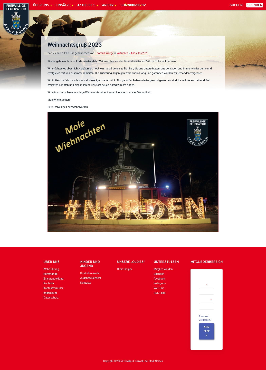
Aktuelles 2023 (139, 53)
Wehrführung (51, 269)
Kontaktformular (53, 288)
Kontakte (48, 283)
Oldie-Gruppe (124, 269)
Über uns (41, 5)
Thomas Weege (104, 53)
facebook (159, 278)
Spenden (254, 5)
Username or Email (205, 283)
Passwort (205, 300)
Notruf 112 (137, 5)
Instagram (160, 283)
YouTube (159, 288)
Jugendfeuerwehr (90, 278)
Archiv (108, 5)
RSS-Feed (159, 292)
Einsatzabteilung (53, 278)
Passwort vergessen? (205, 318)
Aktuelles (86, 5)
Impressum (50, 292)
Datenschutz (51, 297)
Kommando (50, 273)
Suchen (236, 5)
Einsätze (63, 5)
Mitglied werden (163, 269)
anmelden (207, 331)
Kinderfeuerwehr (90, 273)
